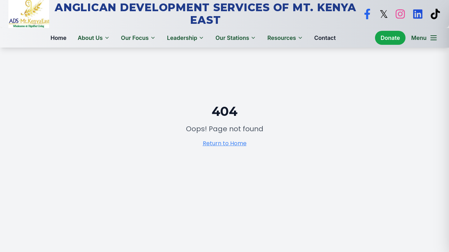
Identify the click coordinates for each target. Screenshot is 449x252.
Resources (285, 37)
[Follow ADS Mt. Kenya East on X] (384, 14)
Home (59, 37)
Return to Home (225, 143)
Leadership (185, 37)
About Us (93, 37)
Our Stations (235, 37)
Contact (325, 37)
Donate (390, 37)
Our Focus (138, 37)
